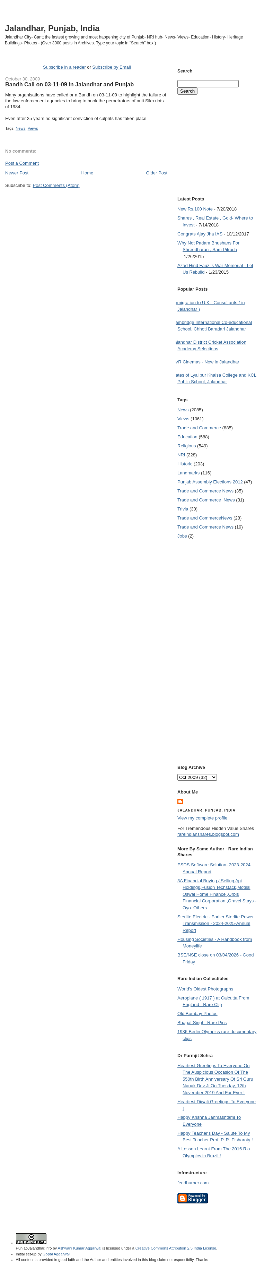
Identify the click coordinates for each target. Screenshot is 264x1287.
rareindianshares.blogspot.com (208, 834)
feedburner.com (193, 1182)
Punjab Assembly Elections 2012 (210, 481)
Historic (184, 463)
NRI (181, 454)
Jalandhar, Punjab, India (52, 28)
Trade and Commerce (199, 427)
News (20, 128)
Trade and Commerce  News (206, 500)
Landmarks (188, 472)
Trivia (182, 509)
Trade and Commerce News (204, 518)
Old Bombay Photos (197, 1013)
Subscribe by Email (111, 67)
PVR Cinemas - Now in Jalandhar (205, 361)
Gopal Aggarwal (56, 1254)
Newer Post (16, 172)
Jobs (182, 536)
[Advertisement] (67, 258)
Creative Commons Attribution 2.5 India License (175, 1248)
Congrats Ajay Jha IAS (199, 234)
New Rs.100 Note (195, 209)
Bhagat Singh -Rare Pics (202, 1022)
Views (33, 128)
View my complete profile (202, 818)
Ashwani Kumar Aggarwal (80, 1248)
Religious (186, 445)
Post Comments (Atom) (56, 185)
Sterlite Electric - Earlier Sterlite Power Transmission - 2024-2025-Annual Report (215, 923)
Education (187, 436)
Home (87, 172)
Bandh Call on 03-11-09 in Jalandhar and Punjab (69, 84)
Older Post (156, 172)
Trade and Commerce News (205, 491)
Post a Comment (22, 163)
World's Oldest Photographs (205, 989)
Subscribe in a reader (64, 67)
